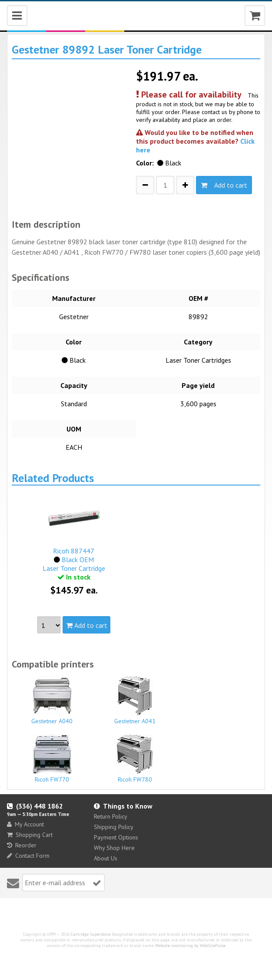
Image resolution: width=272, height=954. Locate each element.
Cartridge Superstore (90, 934)
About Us (105, 858)
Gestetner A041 (134, 700)
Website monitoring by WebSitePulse (190, 945)
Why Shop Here (114, 848)
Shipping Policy (113, 827)
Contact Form (28, 856)
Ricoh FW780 (134, 759)
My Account (25, 824)
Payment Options (116, 837)
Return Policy (110, 816)
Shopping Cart (30, 835)
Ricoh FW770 (52, 759)
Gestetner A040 (52, 700)
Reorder (21, 845)
